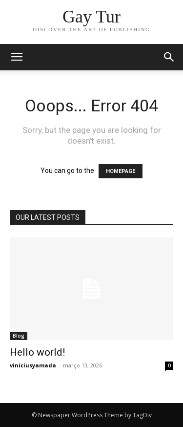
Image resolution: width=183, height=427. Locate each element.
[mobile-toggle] (16, 57)
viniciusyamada (33, 365)
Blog (18, 335)
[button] (169, 57)
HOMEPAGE (120, 171)
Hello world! (37, 352)
